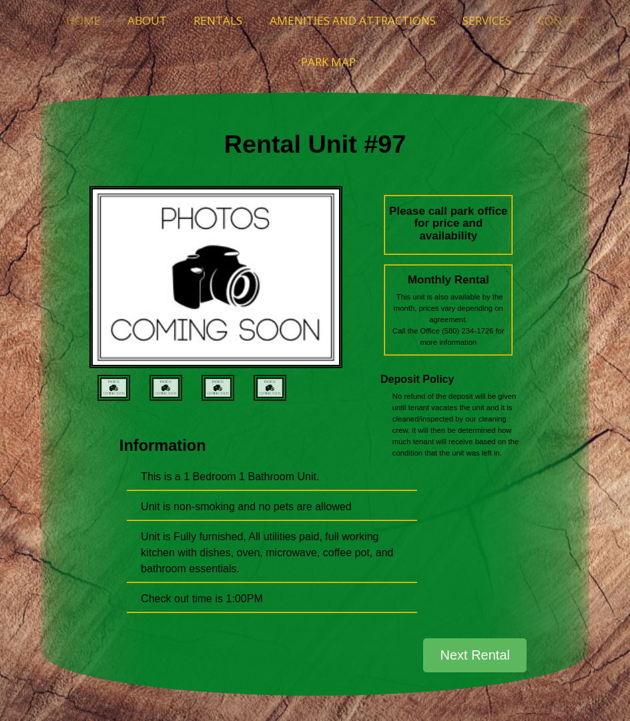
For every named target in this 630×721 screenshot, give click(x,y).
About (147, 20)
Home (83, 20)
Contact (564, 20)
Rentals (218, 20)
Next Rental (475, 655)
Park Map (328, 61)
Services (486, 20)
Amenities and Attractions (353, 20)
